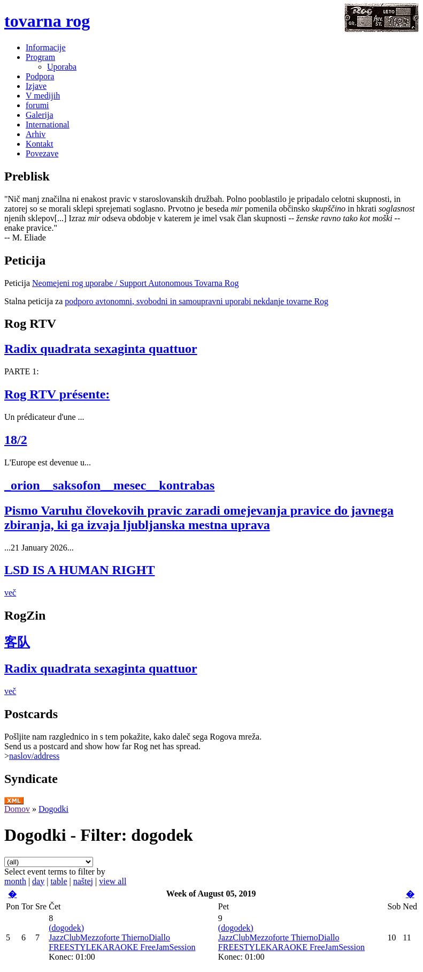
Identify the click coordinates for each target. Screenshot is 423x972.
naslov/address (34, 755)
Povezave (42, 153)
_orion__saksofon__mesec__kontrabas (109, 485)
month (15, 881)
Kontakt (39, 143)
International (48, 124)
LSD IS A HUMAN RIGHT (79, 570)
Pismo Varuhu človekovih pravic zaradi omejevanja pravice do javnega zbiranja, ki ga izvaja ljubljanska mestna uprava (199, 517)
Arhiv (35, 134)
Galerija (39, 114)
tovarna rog (47, 21)
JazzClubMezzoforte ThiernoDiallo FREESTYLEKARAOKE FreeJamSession (122, 942)
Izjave (36, 86)
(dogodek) (66, 927)
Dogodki (53, 808)
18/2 (15, 440)
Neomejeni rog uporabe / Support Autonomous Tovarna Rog (135, 283)
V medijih (43, 95)
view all (112, 881)
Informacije (46, 47)
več (10, 592)
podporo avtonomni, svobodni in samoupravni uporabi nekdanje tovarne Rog (196, 301)
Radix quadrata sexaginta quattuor (100, 349)
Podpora (40, 76)
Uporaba (61, 66)
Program (40, 57)
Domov (17, 808)
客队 (17, 642)
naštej (83, 881)
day (38, 881)
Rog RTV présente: (57, 394)
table (58, 881)
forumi (37, 105)
